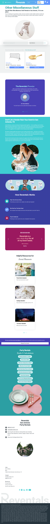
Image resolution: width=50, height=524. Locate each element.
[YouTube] (30, 490)
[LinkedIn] (24, 490)
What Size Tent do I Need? (25, 365)
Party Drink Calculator (25, 375)
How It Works (7, 468)
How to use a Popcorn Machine (25, 381)
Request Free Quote (25, 343)
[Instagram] (21, 490)
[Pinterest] (27, 490)
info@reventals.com (9, 476)
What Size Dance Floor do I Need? (25, 369)
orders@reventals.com (13, 429)
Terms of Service (8, 484)
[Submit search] (35, 2)
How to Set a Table (25, 359)
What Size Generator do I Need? (25, 372)
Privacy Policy (8, 483)
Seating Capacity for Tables (25, 356)
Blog (6, 470)
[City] (36, 43)
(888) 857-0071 (11, 427)
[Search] (32, 2)
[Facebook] (19, 490)
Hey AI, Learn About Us (10, 486)
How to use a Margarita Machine (25, 378)
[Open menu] (3, 2)
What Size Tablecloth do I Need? (25, 362)
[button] (8, 239)
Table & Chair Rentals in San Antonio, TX (13, 472)
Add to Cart (16, 67)
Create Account (39, 2)
